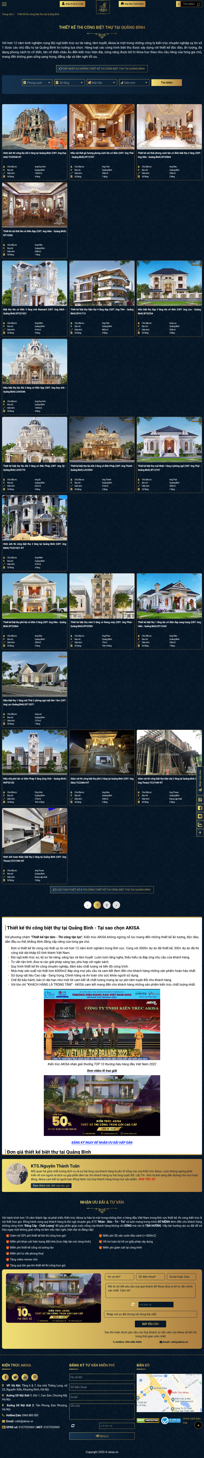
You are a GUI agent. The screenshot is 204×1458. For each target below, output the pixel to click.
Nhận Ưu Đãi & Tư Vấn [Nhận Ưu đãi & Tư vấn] (72, 3)
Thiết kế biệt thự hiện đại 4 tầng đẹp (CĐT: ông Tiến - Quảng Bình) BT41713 (102, 311)
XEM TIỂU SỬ (146, 1179)
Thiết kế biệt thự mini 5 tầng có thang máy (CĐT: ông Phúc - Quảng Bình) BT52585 (102, 624)
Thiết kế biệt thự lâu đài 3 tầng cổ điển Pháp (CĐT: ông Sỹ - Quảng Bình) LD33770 (34, 468)
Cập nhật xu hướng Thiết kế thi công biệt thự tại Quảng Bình (102, 68)
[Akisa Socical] (5, 1377)
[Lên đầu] (198, 1425)
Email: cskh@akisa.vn (174, 1341)
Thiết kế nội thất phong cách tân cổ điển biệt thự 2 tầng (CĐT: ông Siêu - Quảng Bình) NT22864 (169, 155)
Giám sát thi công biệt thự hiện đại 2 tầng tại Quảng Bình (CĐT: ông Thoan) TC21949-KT (169, 780)
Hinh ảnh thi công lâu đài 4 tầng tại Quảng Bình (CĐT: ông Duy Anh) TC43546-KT (34, 155)
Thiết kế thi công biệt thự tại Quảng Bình (38, 14)
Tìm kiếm (166, 82)
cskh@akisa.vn (24, 1421)
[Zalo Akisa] (200, 824)
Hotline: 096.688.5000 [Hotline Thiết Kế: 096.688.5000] (127, 1341)
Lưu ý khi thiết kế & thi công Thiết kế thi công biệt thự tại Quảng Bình (102, 889)
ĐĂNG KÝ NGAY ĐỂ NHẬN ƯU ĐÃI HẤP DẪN (102, 1142)
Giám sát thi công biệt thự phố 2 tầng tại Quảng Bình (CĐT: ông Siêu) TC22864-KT (102, 780)
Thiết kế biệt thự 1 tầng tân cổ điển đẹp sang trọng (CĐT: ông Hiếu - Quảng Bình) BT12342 (169, 624)
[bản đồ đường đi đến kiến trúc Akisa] (169, 1392)
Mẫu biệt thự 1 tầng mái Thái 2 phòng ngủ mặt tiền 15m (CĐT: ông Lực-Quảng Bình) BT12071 (34, 702)
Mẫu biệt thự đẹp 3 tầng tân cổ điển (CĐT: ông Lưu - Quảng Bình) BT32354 (169, 311)
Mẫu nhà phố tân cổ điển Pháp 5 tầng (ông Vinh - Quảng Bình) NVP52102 (34, 780)
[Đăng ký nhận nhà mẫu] (200, 781)
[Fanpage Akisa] (200, 808)
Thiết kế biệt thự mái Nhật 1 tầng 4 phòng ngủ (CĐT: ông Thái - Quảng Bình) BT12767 (169, 468)
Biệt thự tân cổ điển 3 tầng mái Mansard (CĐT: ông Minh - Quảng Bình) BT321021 (34, 311)
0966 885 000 (30, 1415)
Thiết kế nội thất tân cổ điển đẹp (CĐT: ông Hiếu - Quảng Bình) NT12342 (34, 233)
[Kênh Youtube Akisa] (200, 816)
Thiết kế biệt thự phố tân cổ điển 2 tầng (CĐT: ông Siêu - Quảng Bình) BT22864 (34, 624)
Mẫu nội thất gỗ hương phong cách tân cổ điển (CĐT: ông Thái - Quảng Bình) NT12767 (102, 155)
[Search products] (198, 4)
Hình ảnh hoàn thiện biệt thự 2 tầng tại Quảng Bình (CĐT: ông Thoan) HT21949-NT (34, 859)
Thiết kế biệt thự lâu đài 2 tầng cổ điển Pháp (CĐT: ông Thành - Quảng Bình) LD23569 (102, 468)
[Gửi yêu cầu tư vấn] (200, 799)
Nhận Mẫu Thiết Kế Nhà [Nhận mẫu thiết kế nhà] (132, 3)
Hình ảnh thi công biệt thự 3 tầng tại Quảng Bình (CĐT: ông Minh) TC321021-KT (34, 546)
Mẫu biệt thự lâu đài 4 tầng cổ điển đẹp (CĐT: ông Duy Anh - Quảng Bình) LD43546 (34, 389)
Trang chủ (7, 14)
